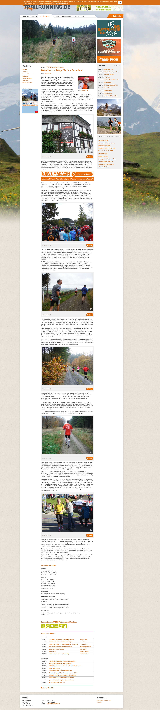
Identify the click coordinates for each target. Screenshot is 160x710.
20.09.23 (44, 670)
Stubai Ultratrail (108, 87)
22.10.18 (44, 680)
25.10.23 (44, 668)
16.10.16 (44, 649)
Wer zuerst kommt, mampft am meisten (60, 646)
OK (120, 2)
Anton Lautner (84, 651)
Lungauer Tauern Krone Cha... (112, 79)
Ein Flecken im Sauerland (56, 649)
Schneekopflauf (108, 93)
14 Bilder (89, 157)
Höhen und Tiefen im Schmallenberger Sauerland (63, 644)
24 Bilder (89, 535)
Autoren (25, 71)
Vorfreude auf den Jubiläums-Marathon (60, 670)
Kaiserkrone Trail (108, 69)
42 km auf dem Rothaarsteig (57, 682)
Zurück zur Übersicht (47, 688)
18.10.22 (44, 673)
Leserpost (25, 76)
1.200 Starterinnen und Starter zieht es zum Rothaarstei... (65, 666)
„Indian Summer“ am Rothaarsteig (59, 654)
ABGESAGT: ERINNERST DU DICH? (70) (60, 642)
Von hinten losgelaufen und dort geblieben (61, 639)
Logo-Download (27, 78)
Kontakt (99, 702)
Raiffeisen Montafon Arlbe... (111, 71)
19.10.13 (44, 651)
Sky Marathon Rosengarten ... (107, 164)
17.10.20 (44, 642)
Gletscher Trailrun (103, 167)
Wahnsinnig (52, 651)
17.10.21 (44, 675)
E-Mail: (43, 703)
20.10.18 (44, 646)
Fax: (42, 702)
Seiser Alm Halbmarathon (110, 95)
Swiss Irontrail (107, 82)
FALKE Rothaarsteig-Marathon (55, 67)
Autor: (83, 90)
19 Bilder (89, 389)
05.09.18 (44, 682)
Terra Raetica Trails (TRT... (111, 85)
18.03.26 (44, 661)
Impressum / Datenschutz (104, 700)
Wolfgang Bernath (85, 646)
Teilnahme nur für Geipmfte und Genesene (61, 677)
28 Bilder (89, 245)
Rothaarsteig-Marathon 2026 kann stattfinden (62, 661)
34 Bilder (89, 458)
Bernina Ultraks (108, 90)
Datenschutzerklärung (62, 3)
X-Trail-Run (107, 77)
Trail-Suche (26, 80)
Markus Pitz (48, 73)
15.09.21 (44, 677)
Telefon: (43, 700)
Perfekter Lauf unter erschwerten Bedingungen (62, 675)
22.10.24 (44, 666)
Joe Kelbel (83, 642)
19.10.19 (44, 644)
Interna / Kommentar (28, 74)
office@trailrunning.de (53, 703)
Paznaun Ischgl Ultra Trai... (106, 161)
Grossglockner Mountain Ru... (107, 159)
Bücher (25, 69)
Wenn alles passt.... (54, 668)
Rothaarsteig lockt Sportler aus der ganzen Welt (63, 673)
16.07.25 (44, 663)
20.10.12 (44, 654)
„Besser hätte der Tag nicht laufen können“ (61, 680)
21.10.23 (44, 639)
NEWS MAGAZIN (27, 83)
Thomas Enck (84, 644)
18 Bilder (89, 315)
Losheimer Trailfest (109, 74)
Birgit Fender (84, 639)
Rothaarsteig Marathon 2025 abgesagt (60, 663)
